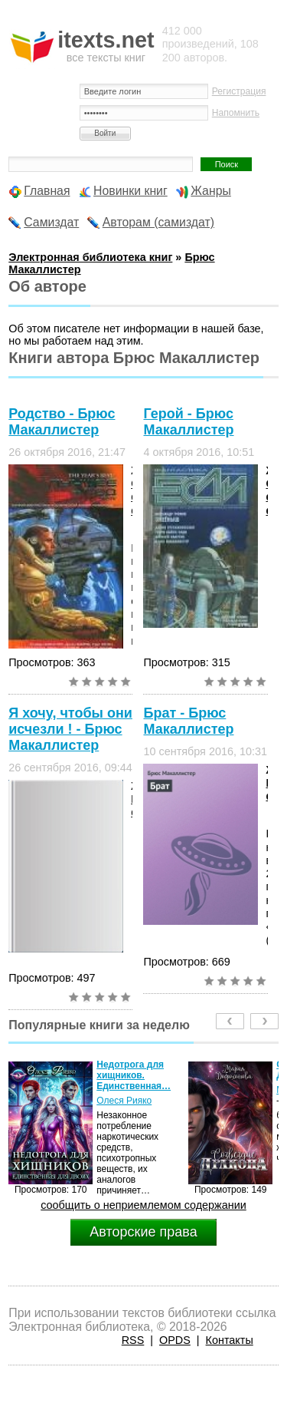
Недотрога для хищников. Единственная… (133, 1075)
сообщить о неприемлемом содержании (143, 1205)
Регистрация (239, 91)
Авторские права (143, 1232)
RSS (133, 1340)
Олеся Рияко (124, 1100)
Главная (47, 190)
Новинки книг (130, 190)
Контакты (229, 1340)
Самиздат (51, 222)
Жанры (211, 190)
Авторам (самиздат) (158, 222)
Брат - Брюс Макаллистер (188, 721)
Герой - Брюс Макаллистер (188, 421)
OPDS (175, 1340)
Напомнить (235, 112)
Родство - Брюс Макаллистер (61, 421)
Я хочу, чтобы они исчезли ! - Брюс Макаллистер (70, 729)
